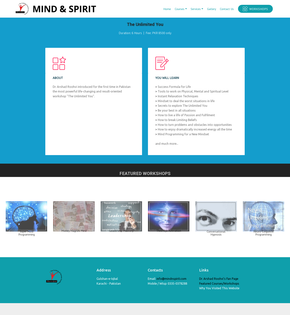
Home (167, 9)
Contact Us (227, 9)
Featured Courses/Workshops (219, 284)
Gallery (211, 9)
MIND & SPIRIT (64, 9)
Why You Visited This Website (219, 288)
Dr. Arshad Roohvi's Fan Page (218, 279)
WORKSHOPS (255, 8)
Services (196, 9)
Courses (179, 9)
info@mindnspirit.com (171, 279)
